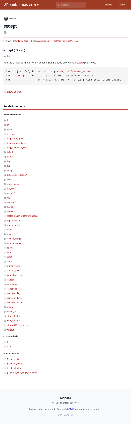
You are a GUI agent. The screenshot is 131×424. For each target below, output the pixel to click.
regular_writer (13, 225)
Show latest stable (21, 41)
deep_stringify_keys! (16, 143)
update (10, 307)
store (9, 261)
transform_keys (14, 293)
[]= (8, 125)
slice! (9, 257)
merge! (10, 211)
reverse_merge (14, 238)
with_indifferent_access (74, 72)
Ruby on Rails (30, 4)
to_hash (10, 279)
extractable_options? (17, 175)
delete (10, 156)
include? (11, 193)
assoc (9, 129)
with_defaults (13, 316)
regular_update (14, 220)
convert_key (14, 359)
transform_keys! (14, 298)
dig (8, 161)
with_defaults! (13, 320)
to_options (12, 284)
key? (9, 197)
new (9, 346)
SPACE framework (76, 409)
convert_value (15, 363)
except (79, 62)
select (9, 247)
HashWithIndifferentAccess (65, 41)
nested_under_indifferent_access (22, 216)
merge (10, 207)
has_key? (11, 188)
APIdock (10, 5)
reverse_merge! (14, 243)
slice (9, 252)
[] (7, 120)
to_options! (12, 288)
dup (8, 166)
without (10, 330)
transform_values (15, 302)
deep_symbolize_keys (17, 147)
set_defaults (15, 368)
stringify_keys (13, 266)
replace (10, 234)
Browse (106, 4)
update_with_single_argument (23, 372)
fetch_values (13, 184)
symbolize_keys (14, 275)
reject (9, 229)
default (10, 152)
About (121, 4)
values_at (11, 311)
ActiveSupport (43, 41)
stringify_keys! (13, 270)
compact (11, 134)
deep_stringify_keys (16, 138)
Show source (14, 91)
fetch (9, 179)
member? (11, 202)
